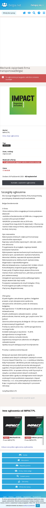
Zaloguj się (37, 5)
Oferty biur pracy (23, 487)
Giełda (23, 455)
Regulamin (27, 497)
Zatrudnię (23, 481)
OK (38, 505)
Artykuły (18, 497)
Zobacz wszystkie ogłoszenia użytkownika (17, 447)
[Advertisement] (23, 42)
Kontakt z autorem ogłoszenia (23, 183)
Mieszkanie (23, 460)
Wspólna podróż (23, 466)
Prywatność (37, 497)
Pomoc (11, 497)
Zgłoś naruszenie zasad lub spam (23, 398)
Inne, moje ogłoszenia (11, 136)
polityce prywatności (29, 505)
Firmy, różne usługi (23, 471)
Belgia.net (14, 5)
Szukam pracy (23, 476)
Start (5, 497)
